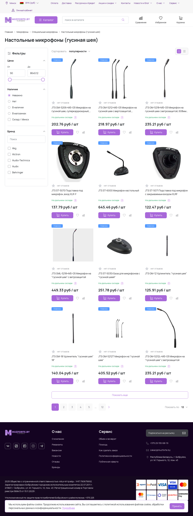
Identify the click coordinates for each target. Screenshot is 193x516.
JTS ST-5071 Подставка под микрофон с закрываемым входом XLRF (166, 192)
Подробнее (68, 508)
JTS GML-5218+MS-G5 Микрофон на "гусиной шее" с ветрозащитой (71, 275)
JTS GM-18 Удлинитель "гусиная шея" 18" (72, 358)
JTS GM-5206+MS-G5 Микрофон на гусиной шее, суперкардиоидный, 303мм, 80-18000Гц (71, 109)
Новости (56, 455)
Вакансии (57, 450)
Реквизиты (57, 444)
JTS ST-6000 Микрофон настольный (118, 190)
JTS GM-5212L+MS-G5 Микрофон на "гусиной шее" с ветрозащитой (165, 358)
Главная (9, 31)
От (8, 66)
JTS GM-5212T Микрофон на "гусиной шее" (119, 358)
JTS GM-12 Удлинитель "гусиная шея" (166, 273)
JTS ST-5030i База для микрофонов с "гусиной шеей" (119, 275)
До (29, 66)
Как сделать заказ (108, 450)
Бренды (56, 467)
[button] (75, 117)
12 (102, 407)
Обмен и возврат (107, 438)
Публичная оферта (108, 461)
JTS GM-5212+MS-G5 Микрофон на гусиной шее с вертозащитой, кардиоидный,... (117, 109)
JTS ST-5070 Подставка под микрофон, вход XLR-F (67, 192)
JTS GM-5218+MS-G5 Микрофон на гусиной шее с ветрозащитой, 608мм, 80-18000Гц (166, 109)
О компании (58, 438)
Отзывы (56, 461)
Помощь (103, 444)
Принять (177, 506)
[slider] (10, 79)
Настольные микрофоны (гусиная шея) (80, 31)
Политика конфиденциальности (115, 455)
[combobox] (95, 20)
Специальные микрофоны (45, 31)
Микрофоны (22, 31)
